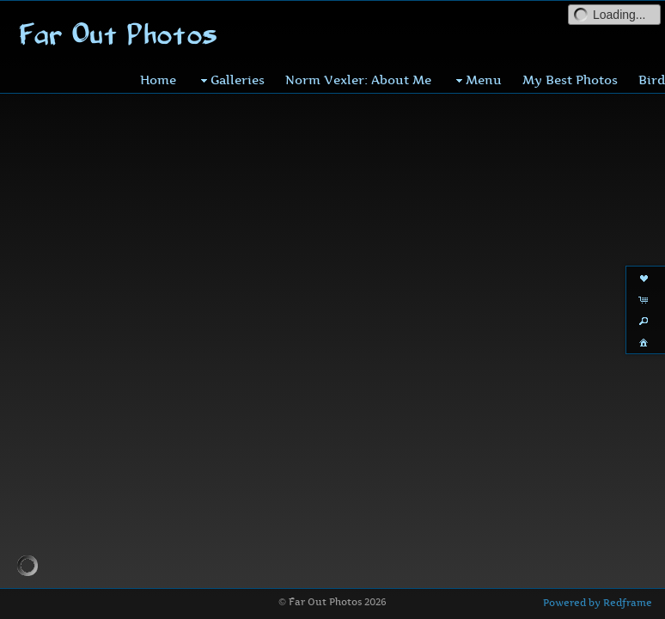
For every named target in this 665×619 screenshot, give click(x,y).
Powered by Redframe (597, 603)
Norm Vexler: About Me (358, 79)
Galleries (231, 80)
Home (158, 79)
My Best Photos (570, 79)
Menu (477, 80)
